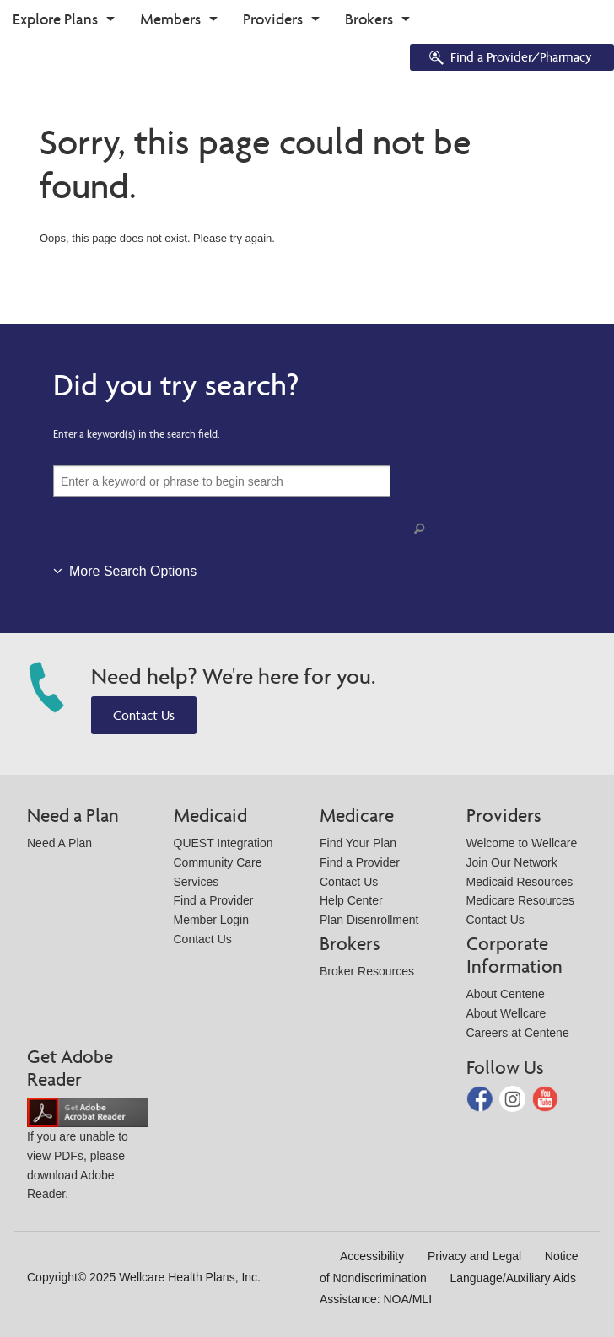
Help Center (351, 900)
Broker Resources (367, 971)
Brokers (369, 19)
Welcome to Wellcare (522, 843)
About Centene (505, 994)
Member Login (212, 919)
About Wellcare (506, 1013)
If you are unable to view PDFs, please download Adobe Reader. (87, 1152)
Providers (273, 19)
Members (170, 19)
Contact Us (144, 715)
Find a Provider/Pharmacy (509, 58)
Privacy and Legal (474, 1256)
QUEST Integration (223, 843)
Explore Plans (55, 19)
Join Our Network (511, 862)
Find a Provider (214, 900)
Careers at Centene (517, 1032)
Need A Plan (59, 843)
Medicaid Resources (520, 882)
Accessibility (372, 1256)
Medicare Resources (520, 900)
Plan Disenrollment (369, 919)
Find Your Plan (358, 843)
